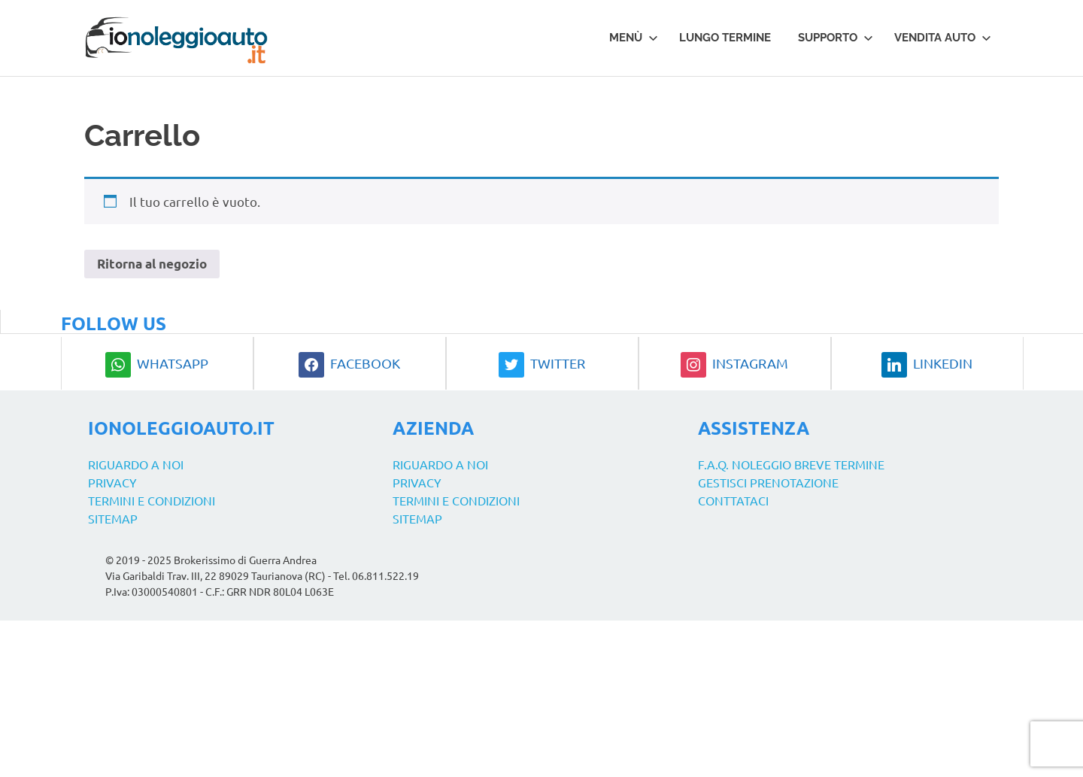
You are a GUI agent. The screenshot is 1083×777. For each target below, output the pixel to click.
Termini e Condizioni (151, 500)
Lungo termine (725, 37)
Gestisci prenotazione (768, 482)
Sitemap (113, 518)
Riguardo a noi (136, 464)
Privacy (112, 482)
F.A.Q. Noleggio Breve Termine (791, 464)
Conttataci (733, 500)
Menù (633, 37)
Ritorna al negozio (152, 264)
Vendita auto (942, 37)
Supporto (835, 37)
